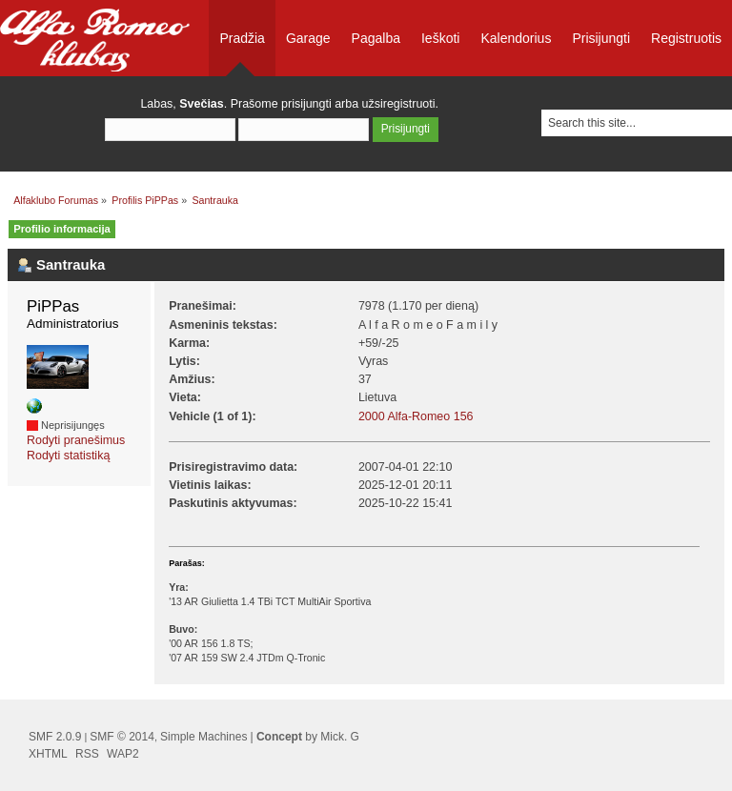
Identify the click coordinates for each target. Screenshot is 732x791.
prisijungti (306, 104)
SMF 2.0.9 (55, 736)
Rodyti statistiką (68, 455)
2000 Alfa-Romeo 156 (416, 416)
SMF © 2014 (122, 736)
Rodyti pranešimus (76, 440)
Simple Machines (203, 736)
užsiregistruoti (399, 104)
